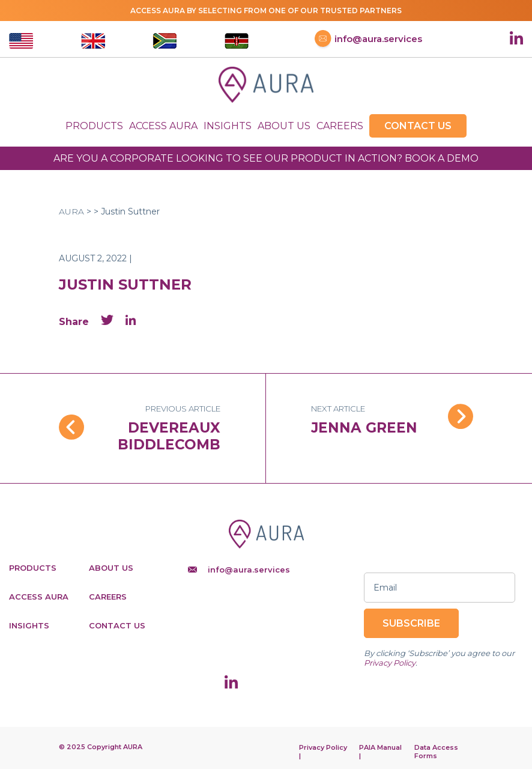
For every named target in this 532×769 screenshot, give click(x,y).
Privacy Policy (390, 662)
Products (94, 126)
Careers (339, 126)
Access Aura (163, 126)
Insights (228, 126)
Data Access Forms (436, 751)
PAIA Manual (380, 747)
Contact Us (418, 126)
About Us (284, 126)
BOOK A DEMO (442, 158)
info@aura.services (369, 40)
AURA (71, 211)
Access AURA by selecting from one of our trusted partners (266, 10)
